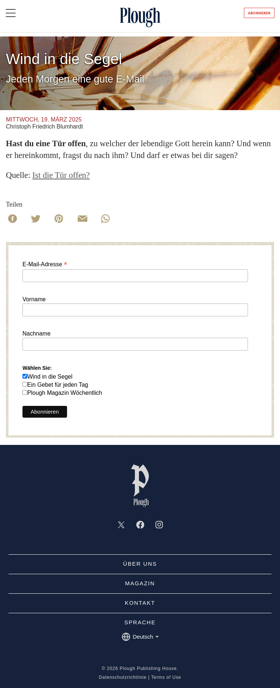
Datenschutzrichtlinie (123, 677)
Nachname (36, 334)
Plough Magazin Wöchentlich (64, 393)
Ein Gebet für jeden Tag (57, 385)
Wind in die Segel (50, 376)
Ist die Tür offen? (61, 175)
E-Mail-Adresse (44, 264)
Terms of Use (166, 677)
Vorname (34, 299)
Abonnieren (259, 13)
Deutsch (140, 636)
